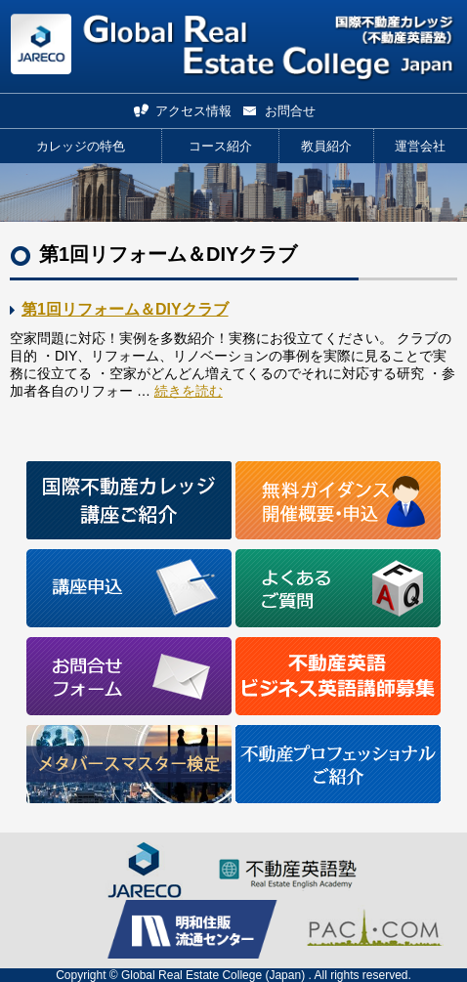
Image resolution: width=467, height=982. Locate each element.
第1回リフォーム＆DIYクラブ (125, 309)
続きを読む (188, 391)
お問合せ (290, 111)
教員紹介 (326, 146)
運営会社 (420, 146)
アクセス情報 (193, 111)
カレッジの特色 (80, 146)
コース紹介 (220, 146)
